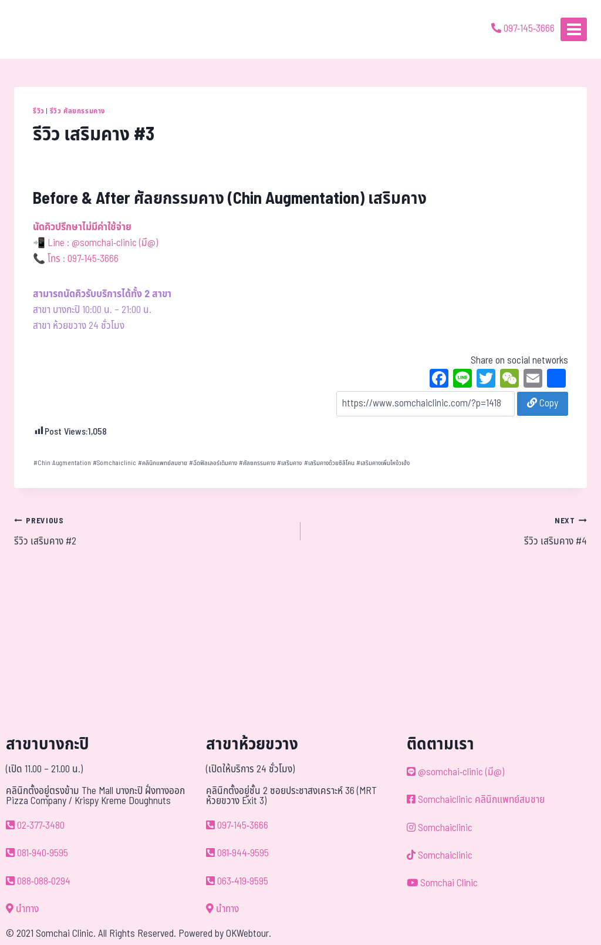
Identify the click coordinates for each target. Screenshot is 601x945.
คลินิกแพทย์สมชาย (162, 463)
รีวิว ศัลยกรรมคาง (77, 111)
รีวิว (39, 111)
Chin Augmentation (62, 463)
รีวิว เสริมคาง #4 (448, 531)
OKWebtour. (248, 933)
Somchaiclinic (114, 463)
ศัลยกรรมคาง (257, 463)
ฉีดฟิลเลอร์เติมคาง (213, 463)
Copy (542, 403)
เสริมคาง (289, 463)
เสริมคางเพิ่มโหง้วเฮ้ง (383, 463)
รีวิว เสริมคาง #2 (152, 531)
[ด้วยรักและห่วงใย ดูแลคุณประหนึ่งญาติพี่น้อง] (42, 29)
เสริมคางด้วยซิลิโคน (329, 463)
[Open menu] (574, 29)
